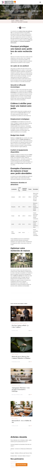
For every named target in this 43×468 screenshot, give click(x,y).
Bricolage (17, 323)
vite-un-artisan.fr (14, 463)
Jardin (13, 354)
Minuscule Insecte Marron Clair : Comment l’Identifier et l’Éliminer (21, 357)
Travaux (25, 323)
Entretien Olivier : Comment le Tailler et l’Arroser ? (20, 455)
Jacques (22, 27)
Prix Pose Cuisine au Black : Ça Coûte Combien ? (20, 326)
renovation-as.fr (14, 466)
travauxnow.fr (14, 465)
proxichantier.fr (14, 461)
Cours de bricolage (21, 464)
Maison (21, 8)
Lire (30, 330)
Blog (13, 323)
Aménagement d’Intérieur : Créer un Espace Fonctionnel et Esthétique (21, 389)
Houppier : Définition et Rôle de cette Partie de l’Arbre (21, 453)
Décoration (14, 385)
